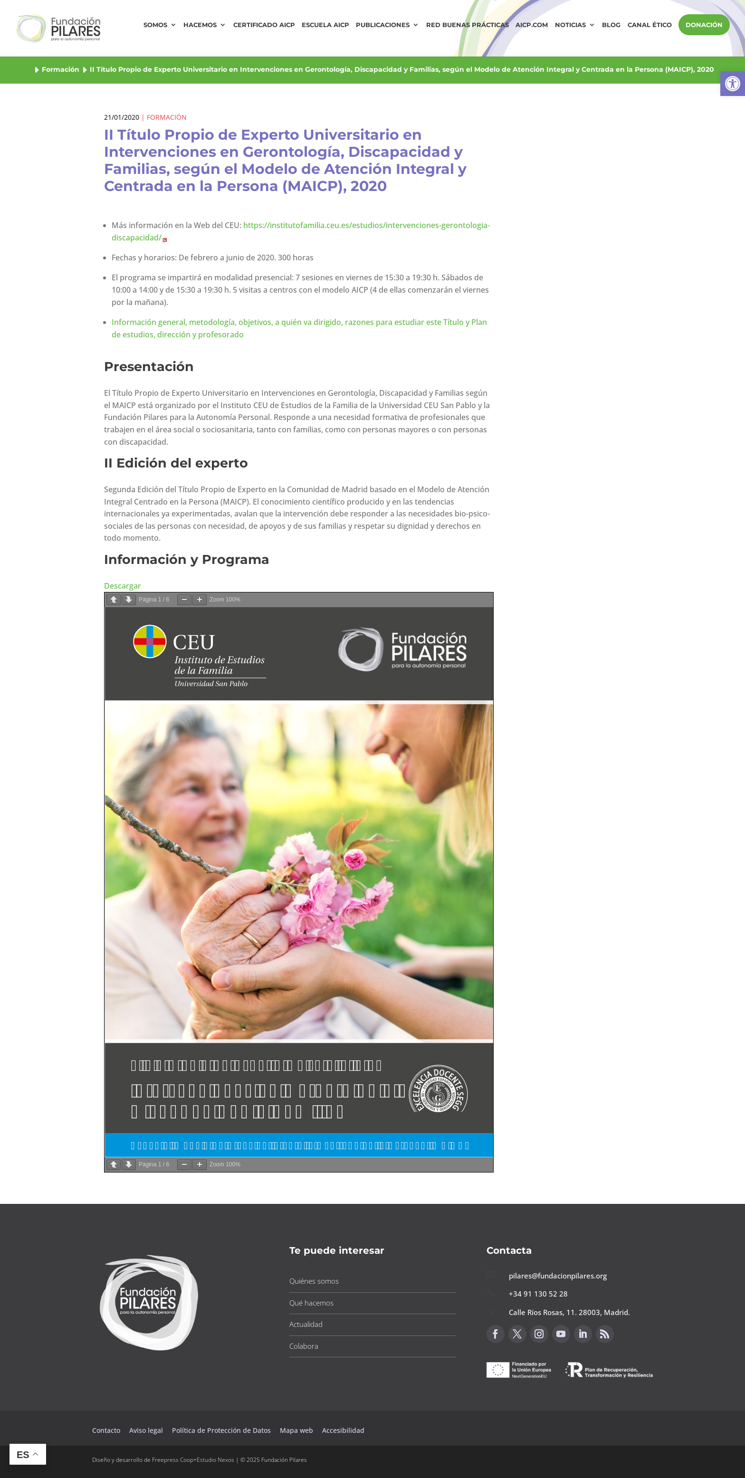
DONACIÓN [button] (704, 25)
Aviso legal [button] (147, 1430)
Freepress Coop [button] (172, 1460)
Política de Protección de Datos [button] (222, 1430)
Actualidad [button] (306, 1324)
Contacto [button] (107, 1430)
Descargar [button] (122, 586)
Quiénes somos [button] (314, 1281)
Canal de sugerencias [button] (532, 1401)
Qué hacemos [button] (311, 1302)
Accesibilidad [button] (343, 1430)
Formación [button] (60, 69)
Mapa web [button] (296, 1430)
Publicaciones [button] (383, 25)
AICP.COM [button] (532, 25)
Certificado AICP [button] (264, 25)
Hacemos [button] (200, 25)
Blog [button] (611, 25)
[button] (732, 83)
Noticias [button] (570, 25)
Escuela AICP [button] (325, 25)
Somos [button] (155, 25)
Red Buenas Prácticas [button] (467, 25)
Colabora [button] (303, 1346)
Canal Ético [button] (650, 25)
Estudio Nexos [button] (215, 1460)
